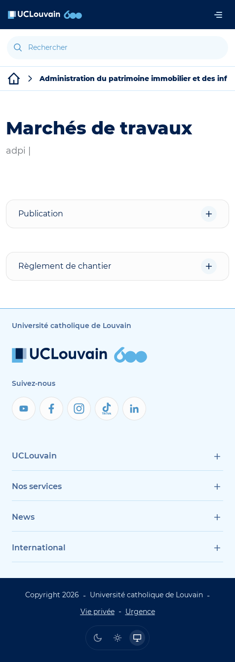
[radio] (98, 638)
